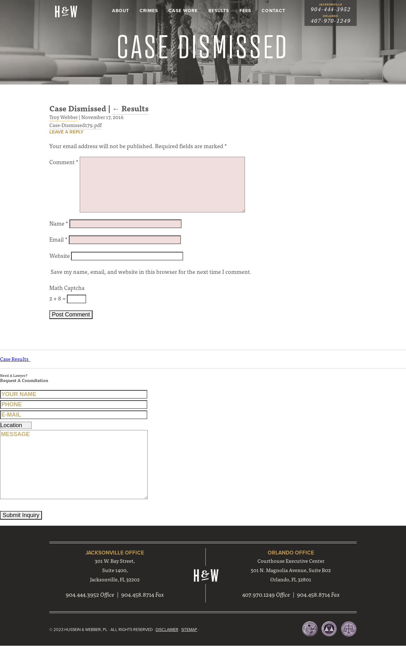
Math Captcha (67, 287)
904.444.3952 (82, 595)
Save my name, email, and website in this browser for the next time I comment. (151, 271)
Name (58, 223)
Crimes (149, 10)
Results (218, 10)
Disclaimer (168, 630)
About (120, 10)
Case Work (183, 10)
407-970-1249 (331, 21)
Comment (63, 162)
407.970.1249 (258, 595)
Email (58, 239)
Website (59, 255)
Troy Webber (63, 117)
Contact (273, 10)
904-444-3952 (331, 9)
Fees (245, 10)
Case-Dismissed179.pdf (75, 125)
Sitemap (191, 630)
